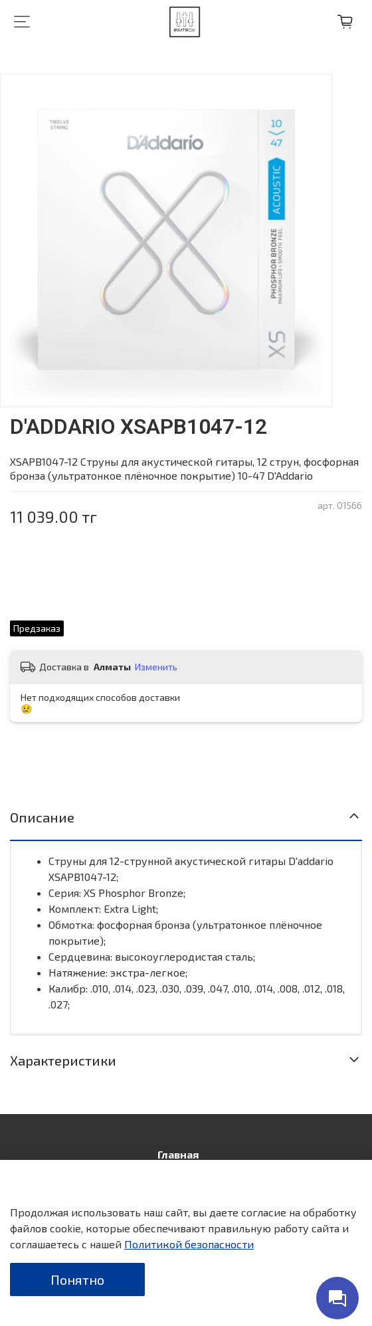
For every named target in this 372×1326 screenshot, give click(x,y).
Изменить (156, 666)
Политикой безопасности (189, 1244)
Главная (178, 1154)
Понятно (77, 1279)
